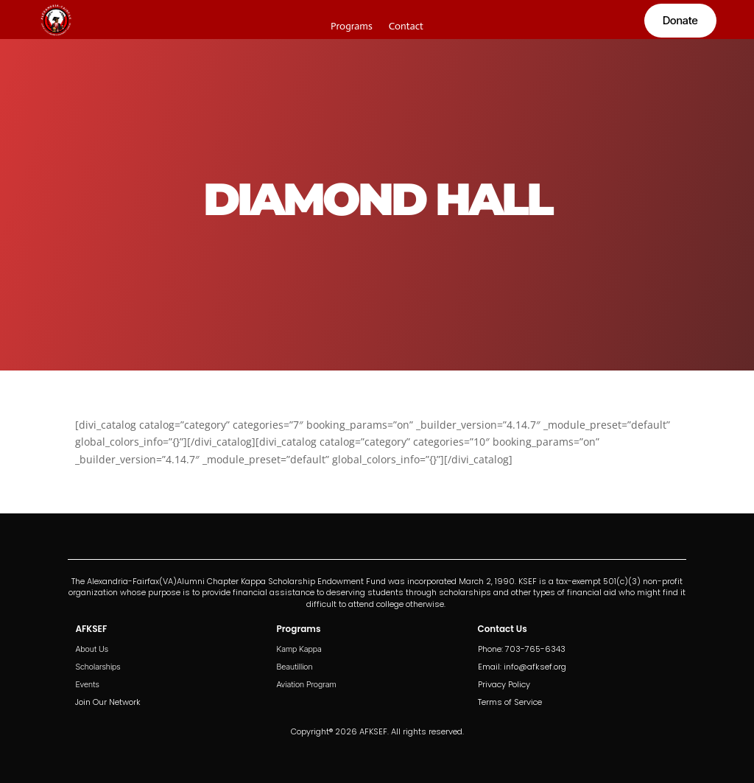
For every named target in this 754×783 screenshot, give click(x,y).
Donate (680, 20)
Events (87, 684)
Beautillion (294, 666)
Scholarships (97, 666)
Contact (406, 26)
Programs (352, 26)
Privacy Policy (504, 684)
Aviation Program (306, 684)
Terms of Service (510, 702)
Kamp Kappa (298, 649)
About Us (91, 649)
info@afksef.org (535, 667)
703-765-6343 (535, 649)
